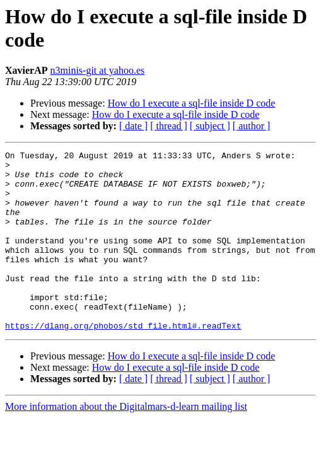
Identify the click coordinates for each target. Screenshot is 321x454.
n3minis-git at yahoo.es (97, 70)
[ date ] (133, 125)
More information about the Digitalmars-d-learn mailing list (126, 442)
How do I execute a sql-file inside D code (192, 103)
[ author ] (252, 125)
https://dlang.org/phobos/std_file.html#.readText (123, 361)
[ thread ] (168, 125)
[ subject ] (210, 125)
